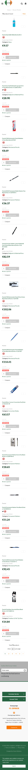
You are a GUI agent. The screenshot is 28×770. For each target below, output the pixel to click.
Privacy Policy (21, 747)
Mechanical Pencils (13, 147)
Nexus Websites (17, 751)
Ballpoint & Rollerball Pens (16, 94)
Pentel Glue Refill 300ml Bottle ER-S (12, 34)
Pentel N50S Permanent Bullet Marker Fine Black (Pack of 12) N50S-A (13, 191)
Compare (6, 64)
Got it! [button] (14, 766)
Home (9, 10)
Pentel (4, 31)
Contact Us (14, 727)
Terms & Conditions (10, 747)
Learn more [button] (6, 762)
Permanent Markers (14, 200)
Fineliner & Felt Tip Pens (15, 618)
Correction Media (13, 411)
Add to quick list (6, 60)
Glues (10, 42)
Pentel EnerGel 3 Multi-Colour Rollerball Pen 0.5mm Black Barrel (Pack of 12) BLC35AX (13, 245)
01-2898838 (14, 708)
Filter (24, 14)
